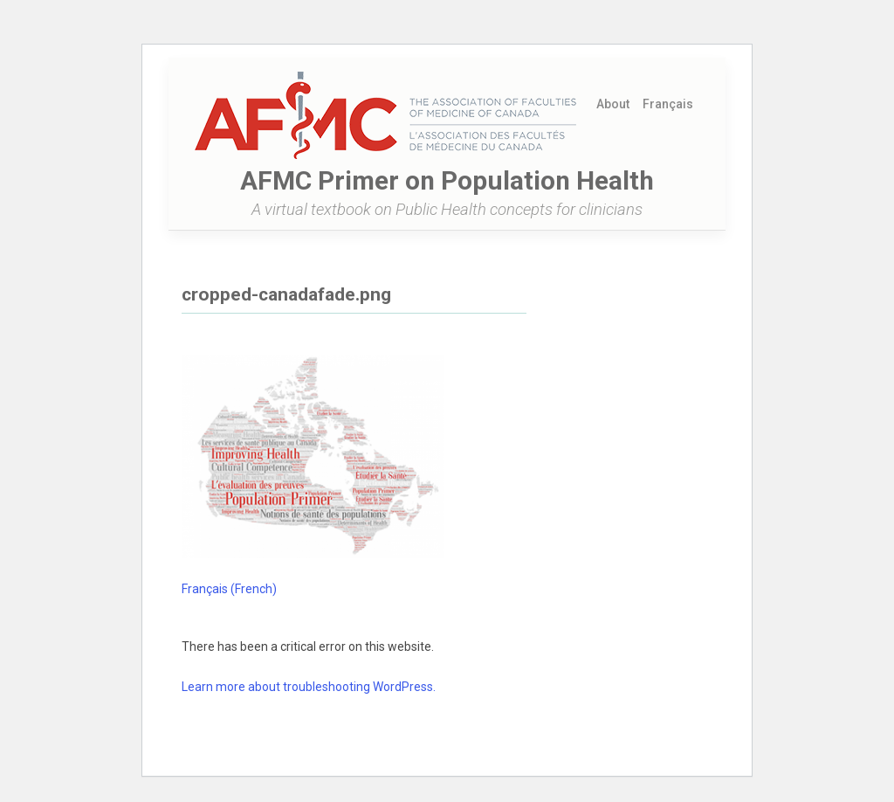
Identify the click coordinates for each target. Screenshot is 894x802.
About (612, 104)
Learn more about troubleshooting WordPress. (309, 687)
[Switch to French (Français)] (668, 104)
